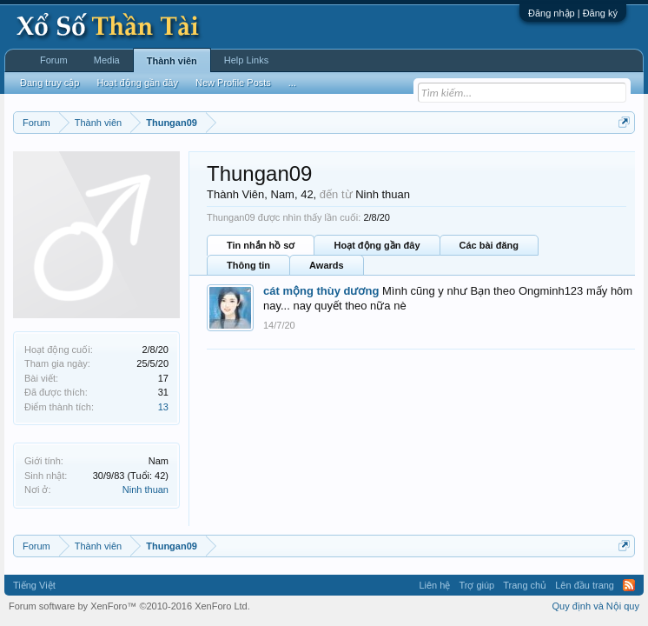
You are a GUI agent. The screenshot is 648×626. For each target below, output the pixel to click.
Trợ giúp (476, 585)
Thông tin (248, 265)
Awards (326, 265)
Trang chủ (524, 585)
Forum (54, 60)
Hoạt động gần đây (377, 245)
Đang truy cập (49, 82)
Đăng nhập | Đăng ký (573, 13)
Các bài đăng (489, 245)
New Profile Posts (233, 82)
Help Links (246, 60)
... (292, 82)
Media (107, 60)
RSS (629, 585)
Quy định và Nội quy (596, 606)
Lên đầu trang (584, 585)
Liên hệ (434, 585)
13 (163, 407)
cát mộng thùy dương (321, 290)
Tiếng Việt (34, 585)
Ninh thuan (145, 489)
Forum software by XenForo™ (129, 606)
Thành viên (172, 61)
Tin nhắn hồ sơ (260, 245)
